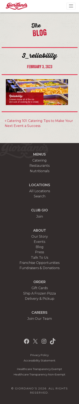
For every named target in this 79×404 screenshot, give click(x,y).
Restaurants (39, 166)
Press (39, 252)
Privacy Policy (39, 355)
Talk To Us (39, 258)
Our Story (39, 236)
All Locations (39, 191)
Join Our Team (39, 319)
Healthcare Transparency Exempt (39, 369)
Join (39, 216)
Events (39, 242)
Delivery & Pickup (39, 299)
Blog (40, 247)
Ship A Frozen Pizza (39, 293)
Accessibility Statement (39, 360)
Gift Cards (40, 288)
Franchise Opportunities (39, 263)
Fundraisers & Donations (39, 268)
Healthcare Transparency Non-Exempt (39, 374)
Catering (39, 160)
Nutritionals (39, 171)
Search (39, 196)
